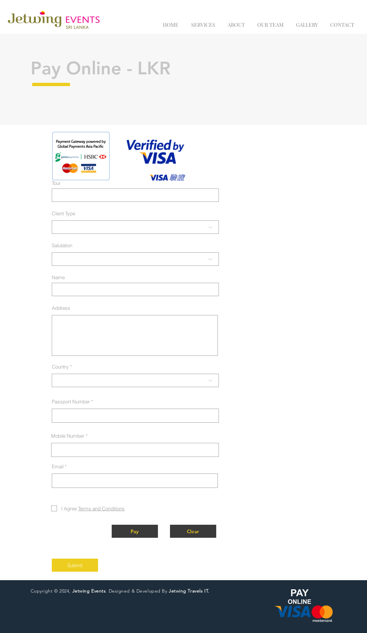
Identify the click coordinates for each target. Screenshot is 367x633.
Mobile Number (67, 435)
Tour (56, 183)
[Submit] (75, 565)
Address (61, 308)
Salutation (62, 245)
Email (58, 466)
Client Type (63, 213)
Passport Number (71, 401)
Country (60, 366)
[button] (135, 531)
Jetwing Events (89, 591)
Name (58, 277)
